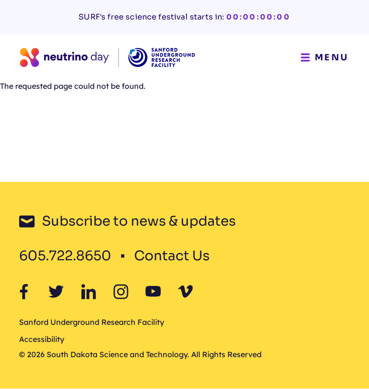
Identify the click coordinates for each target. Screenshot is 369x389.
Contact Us (172, 255)
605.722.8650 (65, 255)
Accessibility (41, 339)
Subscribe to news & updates (139, 221)
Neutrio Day (90, 148)
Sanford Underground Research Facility (91, 322)
